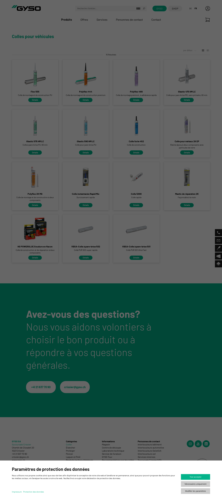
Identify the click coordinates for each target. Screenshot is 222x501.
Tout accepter (195, 477)
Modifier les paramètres (195, 491)
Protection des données (33, 492)
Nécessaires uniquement (195, 484)
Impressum (17, 492)
